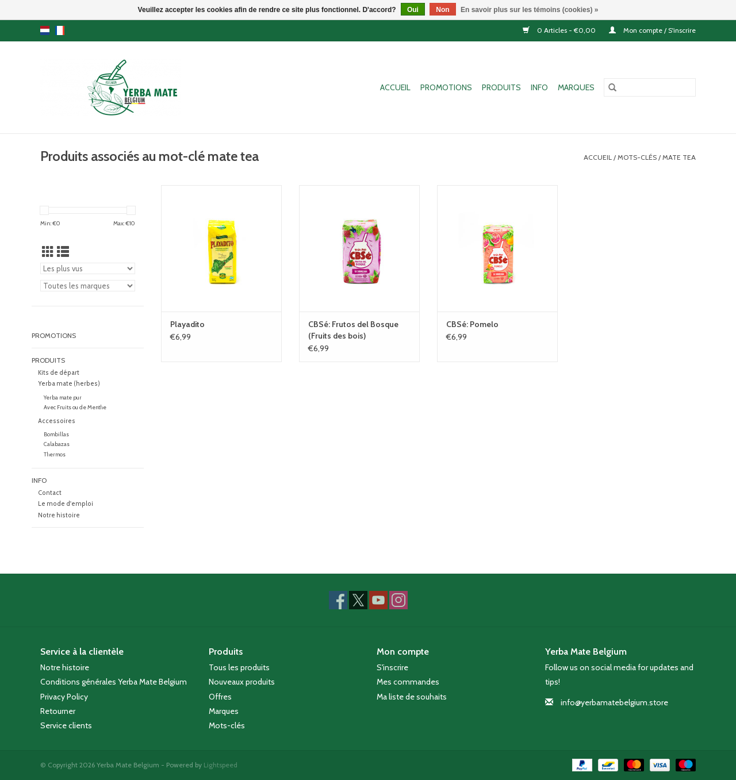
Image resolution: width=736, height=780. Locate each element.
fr (59, 30)
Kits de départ (58, 372)
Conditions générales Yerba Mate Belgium (113, 682)
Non (442, 10)
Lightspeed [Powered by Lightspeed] (220, 764)
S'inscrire (392, 667)
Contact (50, 493)
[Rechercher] (650, 87)
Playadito (187, 324)
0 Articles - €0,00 (560, 30)
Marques (576, 87)
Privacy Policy (64, 696)
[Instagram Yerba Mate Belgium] (398, 600)
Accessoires (56, 421)
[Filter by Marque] (87, 285)
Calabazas (57, 444)
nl (44, 30)
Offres (220, 696)
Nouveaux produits (242, 682)
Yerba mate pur (63, 397)
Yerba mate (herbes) (69, 383)
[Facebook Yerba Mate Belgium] (338, 600)
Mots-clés (637, 157)
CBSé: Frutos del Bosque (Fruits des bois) (353, 330)
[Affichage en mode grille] (48, 252)
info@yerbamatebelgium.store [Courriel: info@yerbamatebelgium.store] (614, 702)
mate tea (679, 157)
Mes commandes (408, 682)
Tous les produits (239, 667)
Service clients (66, 725)
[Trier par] (87, 268)
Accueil (395, 87)
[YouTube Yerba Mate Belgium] (378, 600)
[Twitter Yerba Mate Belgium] (358, 600)
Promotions (446, 87)
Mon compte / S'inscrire (652, 30)
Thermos (55, 454)
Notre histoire (59, 515)
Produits (501, 87)
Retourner (57, 711)
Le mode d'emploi (65, 504)
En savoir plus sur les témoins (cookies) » (529, 10)
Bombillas (56, 434)
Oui (413, 10)
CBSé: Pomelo (472, 324)
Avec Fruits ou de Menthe (75, 407)
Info (539, 87)
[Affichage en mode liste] (63, 252)
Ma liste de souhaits (412, 696)
